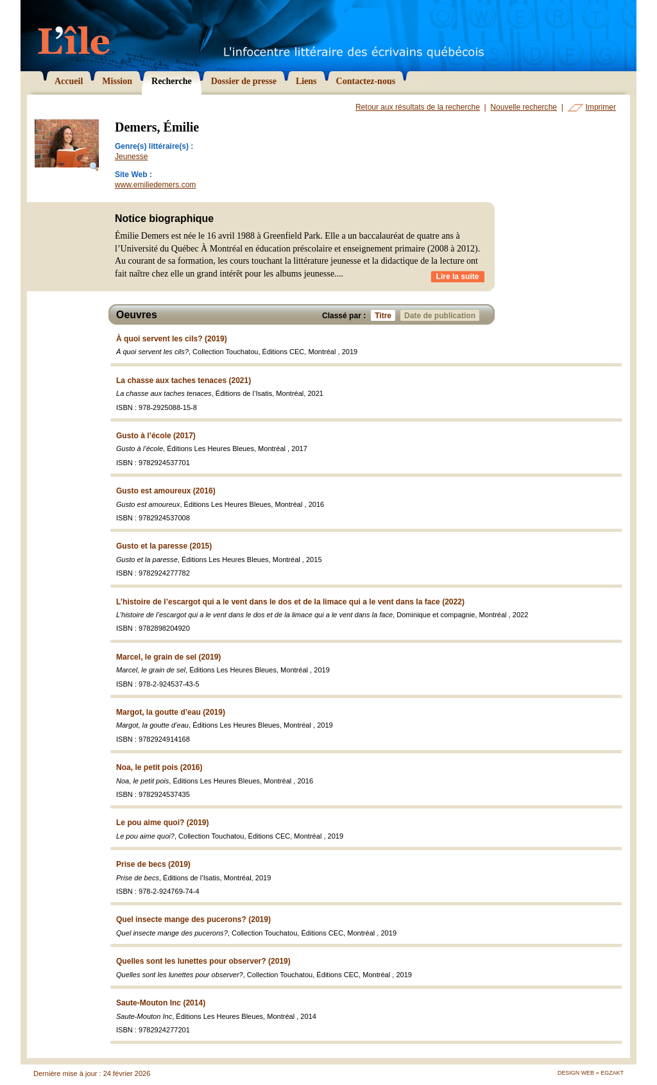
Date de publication (441, 315)
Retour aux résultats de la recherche (417, 107)
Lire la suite (457, 276)
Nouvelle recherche (523, 107)
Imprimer (601, 107)
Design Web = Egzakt (591, 1073)
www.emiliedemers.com (155, 184)
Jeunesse (131, 156)
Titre (385, 315)
